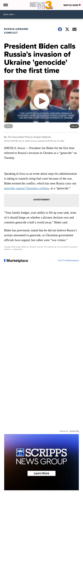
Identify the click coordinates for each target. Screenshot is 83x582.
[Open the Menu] (5, 5)
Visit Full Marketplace (68, 260)
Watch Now (72, 5)
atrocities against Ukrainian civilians (26, 188)
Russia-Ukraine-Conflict (16, 31)
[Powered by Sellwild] (74, 431)
